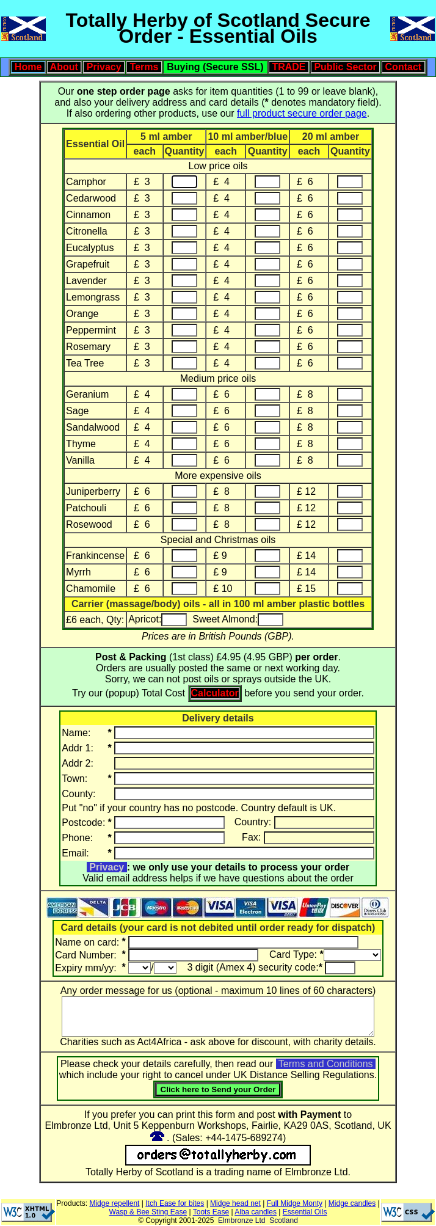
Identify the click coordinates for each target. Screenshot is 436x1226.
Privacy (107, 867)
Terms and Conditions (326, 1064)
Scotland (283, 1220)
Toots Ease (211, 1212)
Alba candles (255, 1212)
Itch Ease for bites (174, 1203)
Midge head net (235, 1203)
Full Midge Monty (294, 1203)
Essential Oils (305, 1212)
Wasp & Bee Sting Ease (148, 1212)
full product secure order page (302, 113)
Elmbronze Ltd (241, 1220)
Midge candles (352, 1203)
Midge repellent (114, 1203)
